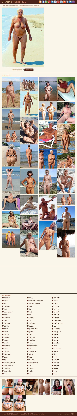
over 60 (55, 312)
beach (5, 315)
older (54, 301)
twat (54, 357)
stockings (56, 348)
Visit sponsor (29, 70)
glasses (30, 326)
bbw (4, 309)
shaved (55, 337)
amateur (6, 298)
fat (29, 309)
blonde (5, 334)
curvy (30, 298)
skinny (55, 340)
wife (54, 371)
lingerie (30, 360)
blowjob (6, 337)
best (4, 320)
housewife (31, 351)
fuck (29, 315)
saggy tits (56, 331)
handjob (31, 340)
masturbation (32, 362)
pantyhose (56, 320)
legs (29, 357)
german (30, 317)
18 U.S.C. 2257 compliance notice (34, 414)
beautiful (6, 317)
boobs (5, 340)
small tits (56, 343)
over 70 (55, 315)
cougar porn (7, 365)
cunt (4, 374)
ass (4, 303)
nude (30, 371)
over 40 (55, 306)
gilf (29, 320)
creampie (6, 371)
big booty (6, 323)
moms (30, 368)
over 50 (55, 309)
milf (29, 365)
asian (5, 301)
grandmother (32, 329)
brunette (6, 346)
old (29, 374)
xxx (54, 374)
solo (54, 346)
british (5, 343)
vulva (55, 368)
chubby (5, 357)
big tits (5, 326)
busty (5, 348)
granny (30, 331)
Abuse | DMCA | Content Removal (12, 414)
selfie (55, 334)
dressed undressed (35, 301)
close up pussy (8, 362)
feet (29, 312)
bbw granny (7, 312)
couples (6, 368)
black (5, 331)
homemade (32, 346)
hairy (29, 334)
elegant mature (33, 303)
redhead (56, 329)
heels (30, 343)
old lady (55, 298)
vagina (55, 362)
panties (55, 317)
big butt (5, 351)
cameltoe (6, 354)
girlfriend (31, 323)
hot (29, 348)
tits (54, 354)
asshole (6, 306)
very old (55, 365)
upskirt (55, 360)
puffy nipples (57, 323)
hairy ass (31, 337)
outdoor (55, 303)
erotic (30, 306)
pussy (55, 326)
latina (30, 354)
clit (4, 360)
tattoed (55, 351)
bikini (5, 329)
